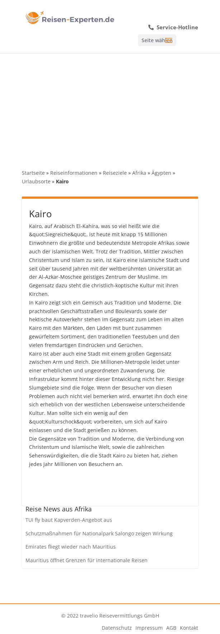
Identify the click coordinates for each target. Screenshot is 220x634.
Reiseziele (115, 172)
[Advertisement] (110, 107)
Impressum (149, 627)
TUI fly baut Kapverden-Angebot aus (68, 519)
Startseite (33, 172)
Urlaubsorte (36, 181)
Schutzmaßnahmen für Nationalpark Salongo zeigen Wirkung (99, 533)
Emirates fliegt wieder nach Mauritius (70, 546)
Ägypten (161, 172)
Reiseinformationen (73, 172)
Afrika (139, 172)
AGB (171, 627)
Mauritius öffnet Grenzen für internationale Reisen (86, 560)
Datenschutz (117, 627)
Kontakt (189, 627)
